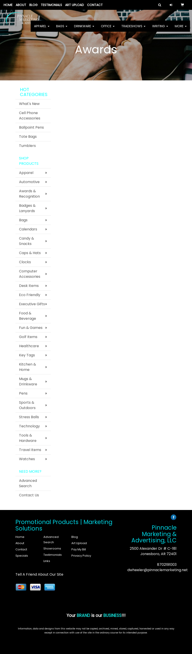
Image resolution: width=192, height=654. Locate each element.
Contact (95, 5)
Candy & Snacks (26, 241)
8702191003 (167, 564)
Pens (23, 393)
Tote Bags (28, 136)
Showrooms (52, 548)
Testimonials (51, 5)
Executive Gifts (32, 304)
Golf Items (28, 336)
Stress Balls (29, 417)
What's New (29, 103)
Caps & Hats (30, 252)
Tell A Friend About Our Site (39, 574)
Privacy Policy (81, 556)
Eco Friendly (29, 294)
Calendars (28, 229)
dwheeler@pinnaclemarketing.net (157, 570)
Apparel (41, 29)
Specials (21, 556)
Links (46, 561)
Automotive (29, 181)
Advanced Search (28, 483)
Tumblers (27, 145)
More (181, 29)
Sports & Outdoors (27, 405)
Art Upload (74, 5)
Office (108, 29)
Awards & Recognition (29, 193)
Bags (61, 29)
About (21, 5)
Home (8, 5)
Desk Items (29, 285)
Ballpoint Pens (31, 127)
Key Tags (27, 355)
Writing (160, 29)
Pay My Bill (78, 549)
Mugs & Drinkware (28, 381)
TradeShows (133, 29)
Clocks (25, 262)
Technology (29, 426)
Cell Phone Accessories (29, 115)
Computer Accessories (29, 274)
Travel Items (30, 449)
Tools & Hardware (27, 438)
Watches (27, 459)
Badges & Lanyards (27, 208)
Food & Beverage (27, 316)
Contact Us (29, 495)
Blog (33, 5)
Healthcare (29, 346)
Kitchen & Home (27, 367)
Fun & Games (31, 327)
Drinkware (84, 29)
